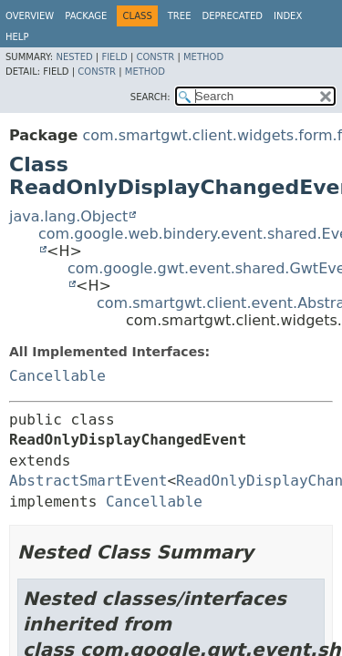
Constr (155, 57)
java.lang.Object (68, 216)
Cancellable (57, 375)
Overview (29, 16)
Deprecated (232, 16)
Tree (180, 16)
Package (86, 16)
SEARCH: (150, 97)
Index (288, 16)
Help (16, 37)
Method (203, 57)
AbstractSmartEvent (88, 480)
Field (114, 57)
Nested (74, 57)
